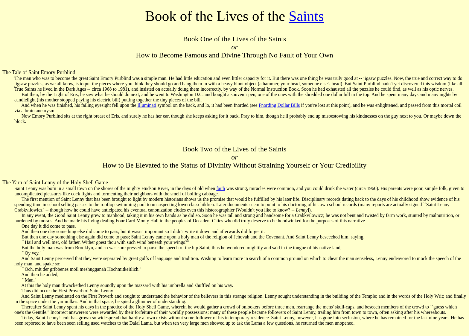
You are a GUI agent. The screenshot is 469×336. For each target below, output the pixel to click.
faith (220, 188)
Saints (306, 16)
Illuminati (146, 105)
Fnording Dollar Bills (279, 105)
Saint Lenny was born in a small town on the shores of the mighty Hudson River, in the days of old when (115, 188)
